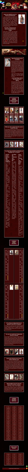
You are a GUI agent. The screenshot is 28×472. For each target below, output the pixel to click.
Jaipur (8, 457)
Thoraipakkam (14, 416)
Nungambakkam (8, 408)
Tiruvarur (20, 424)
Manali (20, 460)
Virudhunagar (20, 432)
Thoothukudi (8, 432)
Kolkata (14, 457)
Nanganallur (20, 416)
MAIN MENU (14, 9)
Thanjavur (8, 424)
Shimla (14, 460)
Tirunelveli (14, 432)
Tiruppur (8, 429)
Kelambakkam (14, 437)
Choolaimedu (8, 421)
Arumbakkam (8, 416)
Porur (20, 413)
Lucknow (20, 457)
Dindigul (14, 429)
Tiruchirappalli (14, 424)
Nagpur (8, 460)
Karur (20, 421)
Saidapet (14, 413)
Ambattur (8, 437)
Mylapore (14, 408)
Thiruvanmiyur (8, 413)
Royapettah (20, 408)
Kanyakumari (20, 429)
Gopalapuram (20, 437)
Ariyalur (14, 421)
